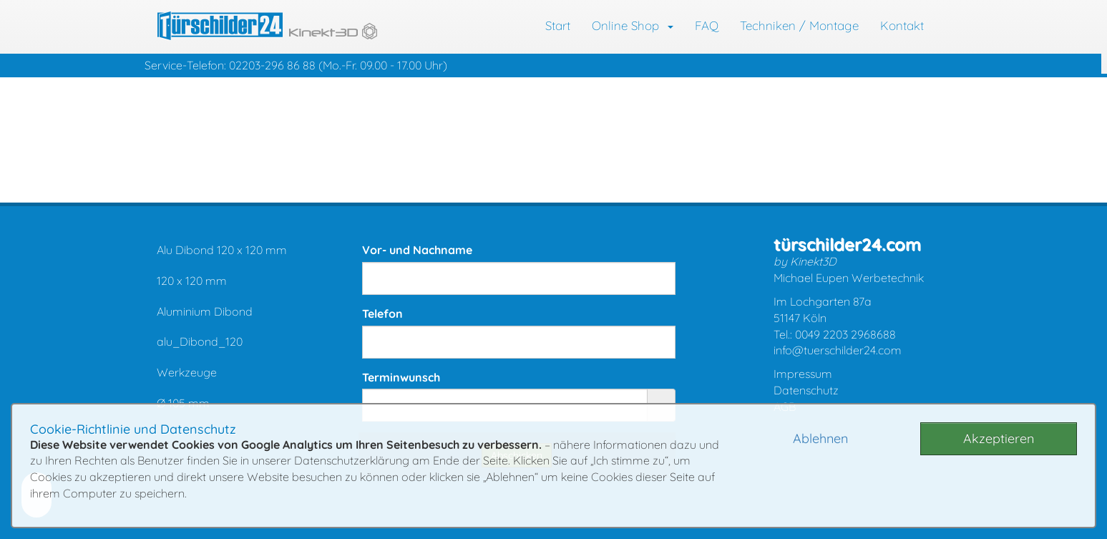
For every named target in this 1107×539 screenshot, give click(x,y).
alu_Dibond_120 (200, 341)
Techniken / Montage (799, 25)
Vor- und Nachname (417, 250)
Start (557, 25)
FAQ (706, 25)
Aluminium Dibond (205, 311)
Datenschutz (806, 390)
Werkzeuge (187, 372)
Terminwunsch (401, 377)
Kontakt (902, 25)
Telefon (382, 313)
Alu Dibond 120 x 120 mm (222, 250)
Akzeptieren (998, 438)
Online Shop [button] (632, 25)
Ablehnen (820, 438)
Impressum (803, 373)
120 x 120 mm (192, 280)
